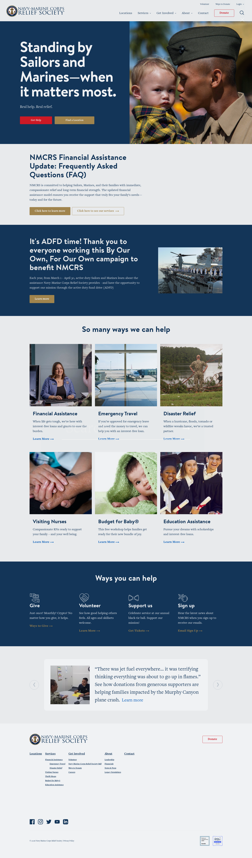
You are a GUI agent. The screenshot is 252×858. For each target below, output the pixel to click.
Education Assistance (54, 785)
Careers (71, 772)
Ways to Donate (223, 4)
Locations (125, 13)
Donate (224, 13)
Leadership (109, 760)
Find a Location (74, 120)
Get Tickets (138, 631)
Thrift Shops (50, 776)
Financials (109, 764)
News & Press (110, 768)
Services (144, 13)
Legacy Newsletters (113, 772)
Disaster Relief (56, 768)
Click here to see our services (98, 211)
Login (240, 4)
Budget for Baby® (52, 781)
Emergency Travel (57, 764)
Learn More (89, 631)
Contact (203, 13)
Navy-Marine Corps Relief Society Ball (84, 764)
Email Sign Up (190, 631)
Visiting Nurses (51, 772)
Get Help (36, 120)
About (187, 13)
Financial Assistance (54, 760)
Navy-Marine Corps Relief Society (35, 11)
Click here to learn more (50, 211)
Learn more (42, 299)
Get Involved (166, 13)
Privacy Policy (68, 841)
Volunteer (204, 4)
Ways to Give (41, 626)
